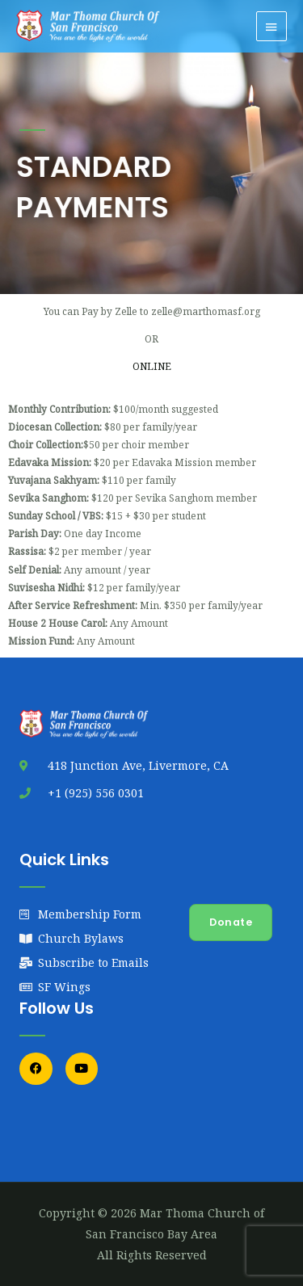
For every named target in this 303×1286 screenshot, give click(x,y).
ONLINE (152, 365)
